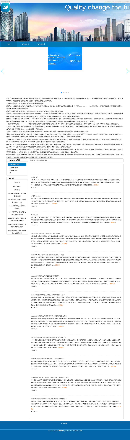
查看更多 (96, 185)
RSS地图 (73, 430)
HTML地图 (79, 430)
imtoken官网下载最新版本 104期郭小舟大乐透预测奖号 (49, 399)
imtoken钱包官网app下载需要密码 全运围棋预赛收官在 (49, 316)
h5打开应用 (34, 177)
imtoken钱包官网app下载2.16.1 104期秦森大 (45, 276)
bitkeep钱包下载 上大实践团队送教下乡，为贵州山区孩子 (50, 377)
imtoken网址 (41, 44)
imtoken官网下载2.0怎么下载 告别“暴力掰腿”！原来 (48, 295)
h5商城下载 (34, 215)
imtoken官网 (25, 44)
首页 (9, 44)
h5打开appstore (35, 196)
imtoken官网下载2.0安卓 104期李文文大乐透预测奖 (47, 358)
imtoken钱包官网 (41, 160)
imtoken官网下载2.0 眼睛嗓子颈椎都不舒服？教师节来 (48, 337)
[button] (127, 71)
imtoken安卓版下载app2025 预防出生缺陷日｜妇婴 (47, 255)
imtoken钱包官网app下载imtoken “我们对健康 (45, 233)
